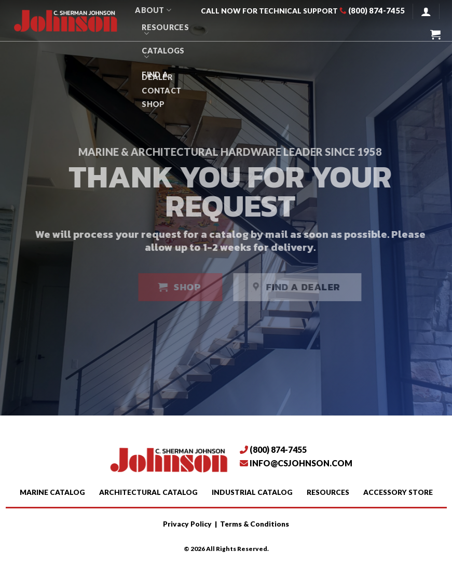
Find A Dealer (157, 76)
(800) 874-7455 (376, 10)
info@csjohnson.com (301, 463)
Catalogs (163, 54)
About (153, 10)
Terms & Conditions (254, 524)
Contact (161, 90)
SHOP (153, 104)
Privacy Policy (187, 524)
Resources (165, 30)
